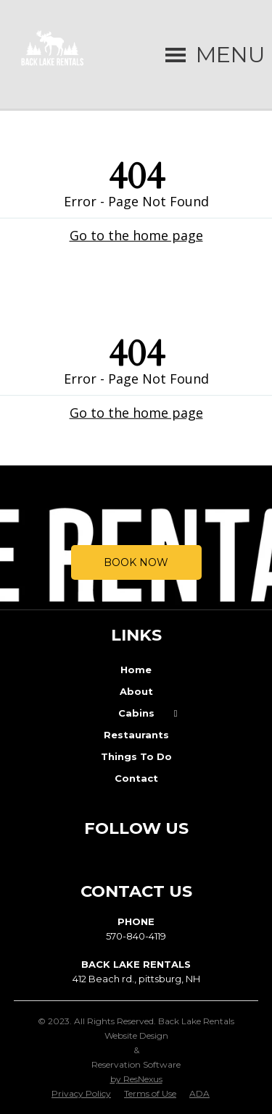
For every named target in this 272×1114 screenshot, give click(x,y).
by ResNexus (136, 1078)
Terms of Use (150, 1093)
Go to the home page (136, 234)
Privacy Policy (81, 1093)
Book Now (136, 562)
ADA (199, 1093)
